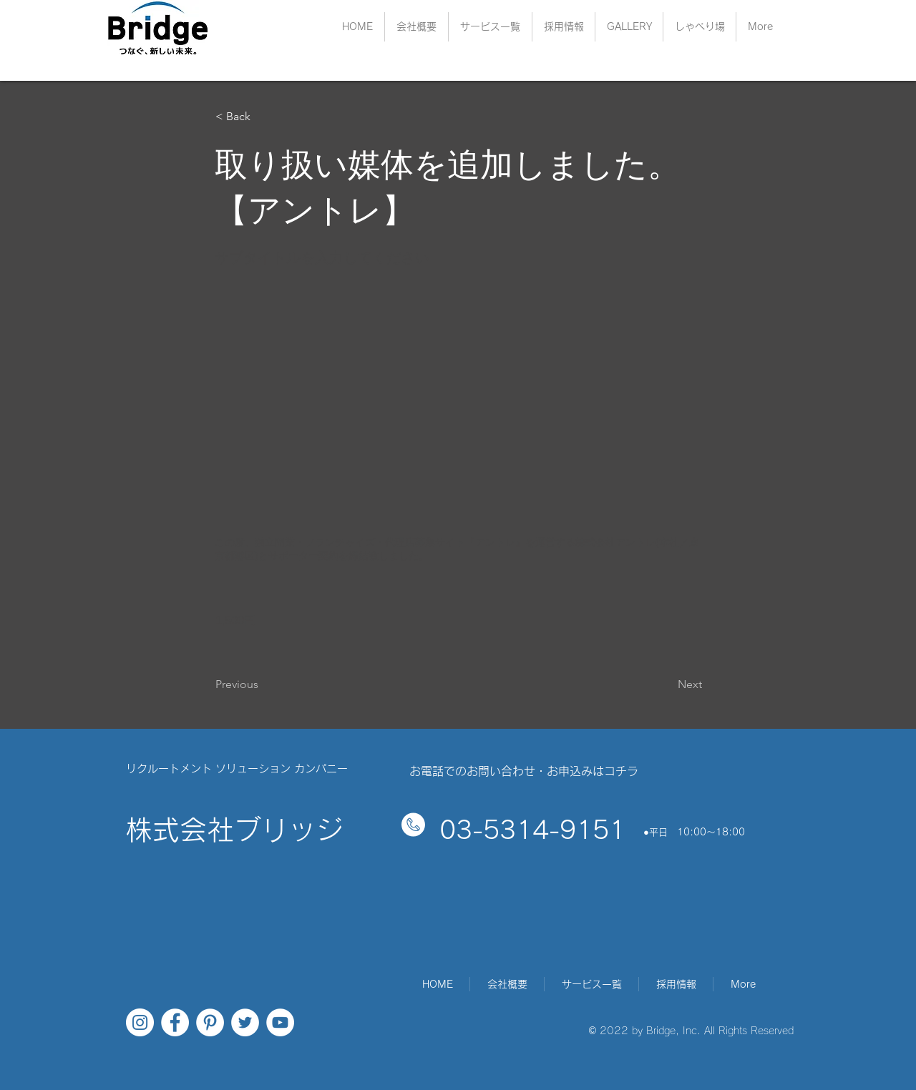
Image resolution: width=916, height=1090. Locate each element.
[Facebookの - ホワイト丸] (175, 1022)
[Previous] (262, 684)
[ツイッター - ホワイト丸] (245, 1022)
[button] (563, 26)
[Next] (666, 684)
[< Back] (262, 116)
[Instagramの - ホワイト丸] (140, 1022)
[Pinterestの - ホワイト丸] (210, 1022)
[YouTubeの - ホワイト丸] (280, 1022)
